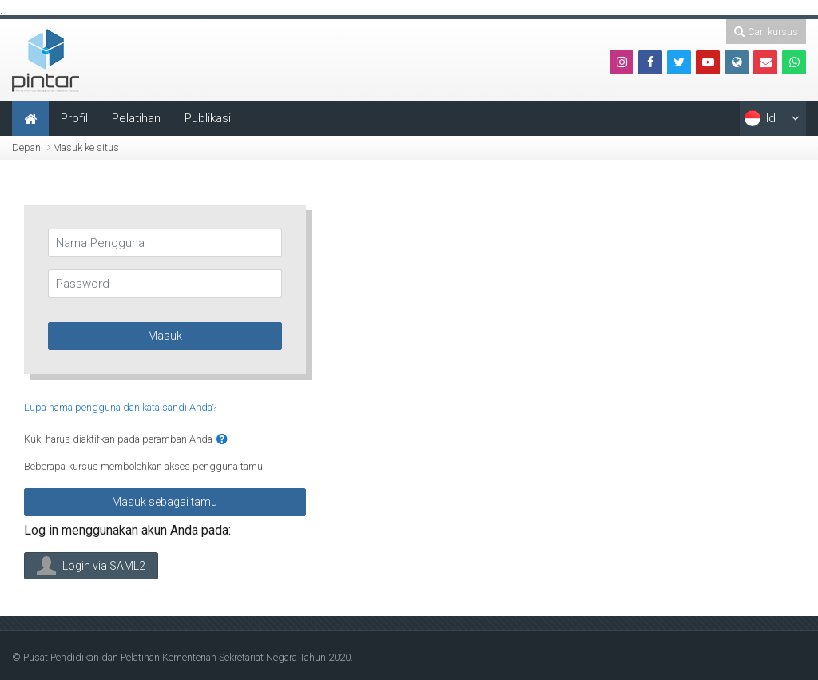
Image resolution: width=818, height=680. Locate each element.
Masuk (165, 335)
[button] (222, 440)
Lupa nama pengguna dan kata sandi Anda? (120, 407)
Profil (74, 118)
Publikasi (208, 118)
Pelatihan (136, 118)
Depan (26, 147)
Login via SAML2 (91, 565)
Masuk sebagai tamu (164, 501)
